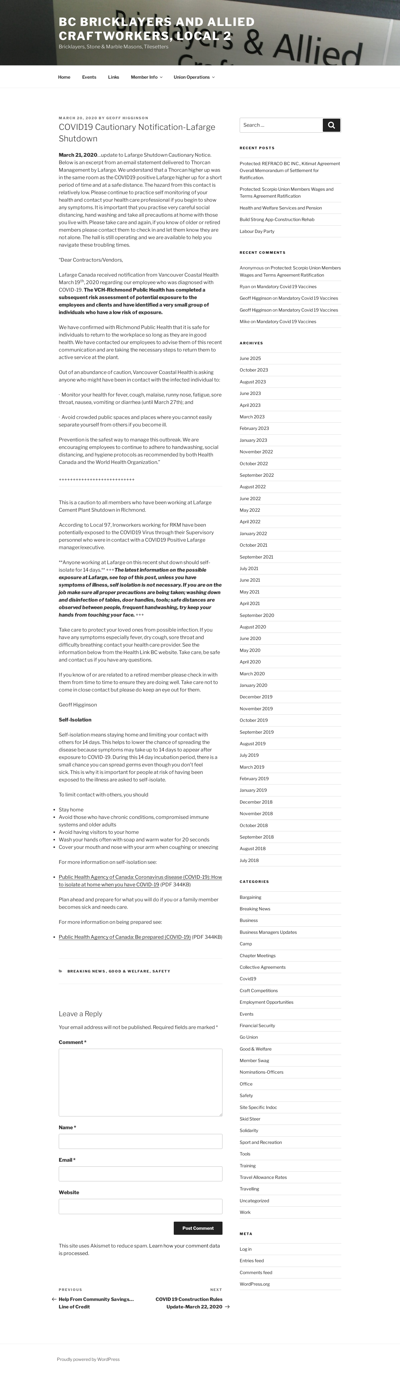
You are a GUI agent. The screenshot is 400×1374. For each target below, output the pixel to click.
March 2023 (252, 416)
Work (245, 1212)
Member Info (147, 77)
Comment (73, 1042)
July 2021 (249, 568)
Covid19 (248, 978)
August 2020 (253, 626)
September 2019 (257, 732)
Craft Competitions (259, 990)
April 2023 (250, 405)
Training (248, 1165)
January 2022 (253, 533)
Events (89, 77)
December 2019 (256, 696)
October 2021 (254, 545)
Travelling (249, 1188)
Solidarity (249, 1130)
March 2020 (252, 673)
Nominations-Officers (261, 1072)
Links (113, 77)
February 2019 (254, 778)
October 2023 (254, 369)
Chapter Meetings (258, 955)
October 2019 (254, 720)
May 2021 (250, 591)
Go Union (249, 1037)
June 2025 (250, 358)
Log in (246, 1249)
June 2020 (250, 638)
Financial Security (257, 1025)
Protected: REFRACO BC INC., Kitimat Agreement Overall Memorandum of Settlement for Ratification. (290, 170)
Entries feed (252, 1260)
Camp (246, 943)
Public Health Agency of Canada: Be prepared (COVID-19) (125, 937)
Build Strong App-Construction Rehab (277, 219)
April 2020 (250, 661)
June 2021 (250, 580)
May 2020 (250, 650)
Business (249, 920)
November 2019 (256, 708)
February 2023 (254, 428)
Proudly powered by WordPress (88, 1359)
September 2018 (257, 837)
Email (67, 1160)
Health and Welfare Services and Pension (281, 207)
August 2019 (253, 743)
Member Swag (254, 1060)
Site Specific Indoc (258, 1107)
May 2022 (250, 510)
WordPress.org (255, 1284)
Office (246, 1083)
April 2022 (250, 521)
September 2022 (257, 475)
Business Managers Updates (268, 932)
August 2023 (253, 381)
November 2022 (256, 451)
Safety (161, 971)
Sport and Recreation (261, 1142)
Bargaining (250, 897)
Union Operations (195, 77)
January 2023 (253, 440)
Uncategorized (254, 1200)
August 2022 (253, 486)
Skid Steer (250, 1118)
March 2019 (252, 767)
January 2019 (253, 790)
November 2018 (256, 813)
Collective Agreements (263, 967)
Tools (245, 1153)
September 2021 (256, 556)
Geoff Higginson (127, 118)
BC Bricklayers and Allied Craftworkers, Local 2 (157, 29)
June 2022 (250, 498)
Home (64, 77)
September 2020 (257, 615)
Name (67, 1127)
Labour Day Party (257, 231)
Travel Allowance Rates (263, 1177)
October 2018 (254, 825)
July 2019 (249, 755)
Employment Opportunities (266, 1002)
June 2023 (250, 393)
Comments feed (256, 1272)
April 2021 (250, 603)
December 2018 (256, 802)
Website (69, 1192)
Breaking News (87, 971)
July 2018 (249, 860)
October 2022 (254, 463)
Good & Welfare (129, 971)
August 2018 (253, 848)
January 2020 (254, 685)
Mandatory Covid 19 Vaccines (287, 286)
